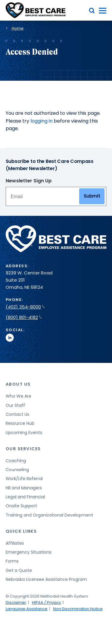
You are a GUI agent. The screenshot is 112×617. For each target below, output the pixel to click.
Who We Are (18, 396)
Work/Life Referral (24, 479)
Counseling (17, 470)
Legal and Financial (25, 497)
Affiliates (15, 543)
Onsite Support (21, 506)
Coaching (16, 461)
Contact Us (17, 414)
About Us (18, 384)
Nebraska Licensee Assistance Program (46, 579)
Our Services (23, 449)
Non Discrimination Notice (78, 609)
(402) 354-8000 (25, 307)
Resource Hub (20, 423)
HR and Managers (24, 488)
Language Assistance (26, 609)
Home (18, 28)
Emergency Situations (28, 552)
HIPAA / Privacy (46, 602)
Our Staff (15, 405)
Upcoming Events (24, 433)
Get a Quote (19, 570)
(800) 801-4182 (24, 317)
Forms (12, 561)
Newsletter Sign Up (29, 180)
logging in (41, 120)
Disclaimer (16, 602)
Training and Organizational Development (49, 515)
